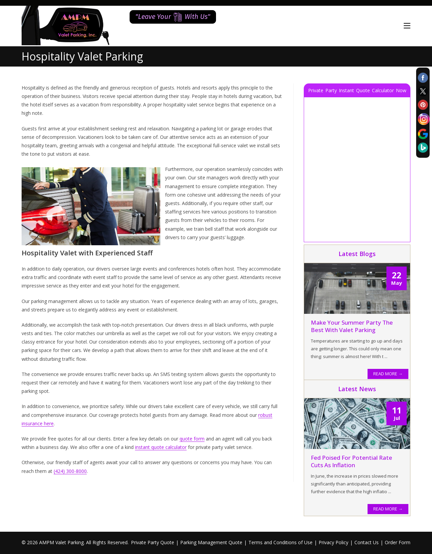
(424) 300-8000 (70, 471)
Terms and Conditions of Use (280, 542)
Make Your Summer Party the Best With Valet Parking (352, 326)
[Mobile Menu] (407, 26)
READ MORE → (388, 374)
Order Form (397, 542)
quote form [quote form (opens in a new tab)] (192, 438)
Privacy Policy (333, 542)
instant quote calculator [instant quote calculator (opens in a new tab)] (161, 447)
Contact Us (366, 542)
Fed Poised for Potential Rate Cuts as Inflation (351, 461)
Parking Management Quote (211, 542)
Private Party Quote (152, 542)
